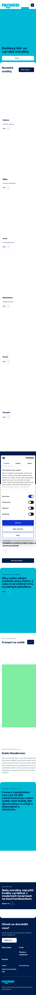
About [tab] (29, 463)
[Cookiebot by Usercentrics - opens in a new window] (25, 458)
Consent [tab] (6, 463)
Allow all (18, 523)
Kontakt (5, 959)
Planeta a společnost (23, 953)
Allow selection (18, 529)
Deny (18, 535)
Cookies (4, 965)
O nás (21, 947)
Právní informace (24, 965)
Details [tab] (18, 463)
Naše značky (6, 947)
